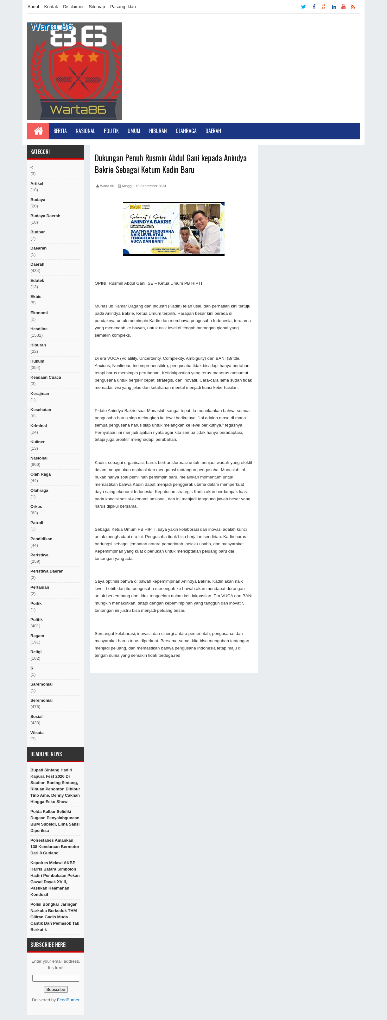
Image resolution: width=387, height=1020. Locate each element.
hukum (37, 361)
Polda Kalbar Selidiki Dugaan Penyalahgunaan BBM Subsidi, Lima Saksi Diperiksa (54, 821)
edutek (37, 280)
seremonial (41, 700)
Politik (111, 131)
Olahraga (186, 131)
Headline (39, 328)
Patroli (36, 522)
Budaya (37, 199)
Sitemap (97, 6)
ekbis (35, 296)
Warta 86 (51, 26)
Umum (134, 131)
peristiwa (39, 555)
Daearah (38, 248)
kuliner (37, 442)
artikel (36, 183)
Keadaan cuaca (45, 377)
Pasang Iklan (123, 6)
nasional (39, 458)
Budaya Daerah (45, 215)
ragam (37, 635)
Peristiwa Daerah (47, 571)
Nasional (85, 131)
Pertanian (39, 587)
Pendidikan (41, 538)
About (33, 6)
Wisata (37, 732)
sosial (36, 716)
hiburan (38, 345)
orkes (36, 506)
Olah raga (40, 474)
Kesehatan (40, 409)
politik (36, 619)
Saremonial (41, 684)
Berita (60, 131)
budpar (37, 232)
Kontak (51, 6)
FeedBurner (68, 1000)
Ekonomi (39, 312)
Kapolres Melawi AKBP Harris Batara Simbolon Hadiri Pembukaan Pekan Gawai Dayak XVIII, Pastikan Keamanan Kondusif (54, 878)
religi (35, 651)
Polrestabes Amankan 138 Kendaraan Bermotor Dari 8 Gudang (54, 846)
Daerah (213, 131)
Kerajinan (39, 393)
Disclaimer (73, 6)
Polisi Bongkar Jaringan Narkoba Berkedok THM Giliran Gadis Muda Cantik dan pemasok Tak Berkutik (54, 917)
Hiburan (158, 131)
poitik (35, 603)
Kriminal (38, 425)
